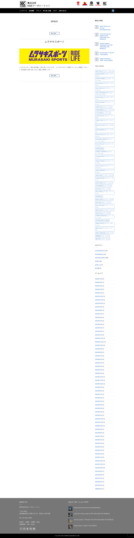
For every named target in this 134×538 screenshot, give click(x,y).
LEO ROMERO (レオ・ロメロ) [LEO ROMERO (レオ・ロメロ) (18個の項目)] (103, 186)
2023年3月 (98, 408)
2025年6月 (98, 317)
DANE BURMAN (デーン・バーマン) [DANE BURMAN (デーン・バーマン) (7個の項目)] (104, 130)
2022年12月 (99, 419)
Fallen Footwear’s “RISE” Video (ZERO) (106, 59)
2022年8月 (98, 433)
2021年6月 (98, 482)
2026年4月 (98, 282)
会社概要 (31, 10)
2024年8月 (98, 352)
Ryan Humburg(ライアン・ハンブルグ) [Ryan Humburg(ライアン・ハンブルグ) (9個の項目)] (104, 206)
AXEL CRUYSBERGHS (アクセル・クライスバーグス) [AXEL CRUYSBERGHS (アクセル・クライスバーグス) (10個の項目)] (105, 93)
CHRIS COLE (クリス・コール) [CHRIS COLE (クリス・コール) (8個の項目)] (104, 107)
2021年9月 (98, 471)
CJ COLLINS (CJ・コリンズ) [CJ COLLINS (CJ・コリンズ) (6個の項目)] (103, 113)
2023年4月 (98, 405)
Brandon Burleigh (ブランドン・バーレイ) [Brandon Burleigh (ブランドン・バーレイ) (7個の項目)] (104, 103)
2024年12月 (99, 338)
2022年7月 (98, 436)
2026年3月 (98, 286)
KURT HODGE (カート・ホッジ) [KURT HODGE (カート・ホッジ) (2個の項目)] (104, 183)
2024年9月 (98, 349)
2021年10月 (99, 468)
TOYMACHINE (100, 258)
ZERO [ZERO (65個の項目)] (97, 233)
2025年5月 (98, 321)
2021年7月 (98, 478)
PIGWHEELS (99, 254)
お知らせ (98, 265)
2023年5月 (98, 401)
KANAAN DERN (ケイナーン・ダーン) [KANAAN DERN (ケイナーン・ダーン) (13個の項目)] (104, 179)
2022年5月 (98, 443)
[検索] (113, 10)
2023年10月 (99, 384)
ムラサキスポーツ (54, 41)
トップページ (23, 10)
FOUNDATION (100, 251)
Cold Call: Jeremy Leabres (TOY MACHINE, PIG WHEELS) (105, 36)
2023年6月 (98, 398)
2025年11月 (99, 300)
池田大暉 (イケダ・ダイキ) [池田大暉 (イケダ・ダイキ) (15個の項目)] (103, 239)
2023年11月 (99, 380)
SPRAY (54, 21)
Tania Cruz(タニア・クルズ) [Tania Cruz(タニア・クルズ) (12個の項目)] (103, 213)
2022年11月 (99, 422)
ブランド (38, 10)
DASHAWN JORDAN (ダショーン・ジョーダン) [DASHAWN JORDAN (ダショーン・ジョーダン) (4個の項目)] (104, 140)
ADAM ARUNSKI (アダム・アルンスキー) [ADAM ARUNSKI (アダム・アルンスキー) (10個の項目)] (104, 75)
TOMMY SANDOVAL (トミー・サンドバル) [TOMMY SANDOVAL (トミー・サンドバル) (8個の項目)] (104, 216)
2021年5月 (98, 485)
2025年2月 (98, 331)
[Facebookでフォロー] (21, 528)
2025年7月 (98, 314)
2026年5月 (98, 279)
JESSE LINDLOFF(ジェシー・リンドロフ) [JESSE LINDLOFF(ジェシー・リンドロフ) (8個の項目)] (104, 171)
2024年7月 (98, 356)
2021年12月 (99, 461)
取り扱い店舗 (47, 10)
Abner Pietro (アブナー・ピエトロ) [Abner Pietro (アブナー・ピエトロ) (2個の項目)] (105, 71)
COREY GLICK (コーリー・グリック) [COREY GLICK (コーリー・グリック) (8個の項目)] (104, 121)
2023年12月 (99, 377)
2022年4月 (98, 447)
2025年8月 (98, 310)
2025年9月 (98, 307)
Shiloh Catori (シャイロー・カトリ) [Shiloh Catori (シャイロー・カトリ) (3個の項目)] (105, 210)
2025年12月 (99, 296)
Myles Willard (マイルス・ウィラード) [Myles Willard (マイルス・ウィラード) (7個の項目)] (104, 192)
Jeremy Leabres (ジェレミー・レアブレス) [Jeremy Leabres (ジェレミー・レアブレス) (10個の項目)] (104, 166)
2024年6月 (98, 359)
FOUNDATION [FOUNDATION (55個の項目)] (99, 148)
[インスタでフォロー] (24, 528)
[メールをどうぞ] (30, 528)
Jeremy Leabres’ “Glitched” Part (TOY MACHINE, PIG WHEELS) (106, 45)
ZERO (97, 261)
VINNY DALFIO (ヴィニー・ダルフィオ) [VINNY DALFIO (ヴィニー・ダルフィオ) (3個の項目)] (104, 224)
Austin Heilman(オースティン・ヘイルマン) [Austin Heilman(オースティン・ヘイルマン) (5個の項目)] (104, 89)
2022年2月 (98, 454)
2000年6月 (98, 489)
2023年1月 (98, 415)
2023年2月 (98, 412)
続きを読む (54, 33)
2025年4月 (98, 324)
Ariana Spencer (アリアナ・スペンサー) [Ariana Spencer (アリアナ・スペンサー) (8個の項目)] (105, 84)
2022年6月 (98, 440)
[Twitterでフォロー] (27, 528)
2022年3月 (98, 450)
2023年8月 (98, 391)
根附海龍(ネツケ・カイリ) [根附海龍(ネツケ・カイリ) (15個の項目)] (102, 236)
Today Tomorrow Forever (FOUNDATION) (105, 27)
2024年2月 (98, 370)
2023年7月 (98, 394)
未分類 (97, 268)
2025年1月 (98, 335)
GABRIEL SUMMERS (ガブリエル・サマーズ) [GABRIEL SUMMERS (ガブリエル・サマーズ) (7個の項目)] (104, 152)
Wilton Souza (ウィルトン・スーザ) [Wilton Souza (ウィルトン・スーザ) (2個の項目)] (104, 229)
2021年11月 (99, 464)
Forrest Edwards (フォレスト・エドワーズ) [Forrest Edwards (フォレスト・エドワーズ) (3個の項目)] (104, 144)
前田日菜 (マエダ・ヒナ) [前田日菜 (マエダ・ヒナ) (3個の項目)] (106, 233)
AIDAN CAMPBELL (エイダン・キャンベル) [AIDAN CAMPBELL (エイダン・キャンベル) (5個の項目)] (105, 79)
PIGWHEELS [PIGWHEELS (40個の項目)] (99, 196)
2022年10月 (99, 426)
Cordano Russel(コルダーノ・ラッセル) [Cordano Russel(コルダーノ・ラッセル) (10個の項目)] (104, 116)
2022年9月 (98, 429)
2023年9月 (98, 387)
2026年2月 (98, 289)
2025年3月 (98, 328)
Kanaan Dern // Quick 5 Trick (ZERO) (107, 53)
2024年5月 (98, 363)
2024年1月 (98, 373)
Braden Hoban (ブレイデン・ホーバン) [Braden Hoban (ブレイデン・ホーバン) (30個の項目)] (104, 98)
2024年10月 (99, 345)
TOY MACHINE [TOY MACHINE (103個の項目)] (100, 220)
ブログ (55, 10)
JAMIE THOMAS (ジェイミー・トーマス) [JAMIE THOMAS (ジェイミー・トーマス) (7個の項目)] (104, 162)
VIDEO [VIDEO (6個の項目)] (107, 220)
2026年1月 (98, 293)
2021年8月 (98, 475)
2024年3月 (98, 366)
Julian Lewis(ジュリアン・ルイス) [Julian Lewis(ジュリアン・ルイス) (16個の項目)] (104, 175)
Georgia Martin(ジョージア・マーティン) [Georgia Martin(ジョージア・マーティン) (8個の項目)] (104, 157)
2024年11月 (99, 342)
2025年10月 (99, 303)
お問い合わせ (62, 10)
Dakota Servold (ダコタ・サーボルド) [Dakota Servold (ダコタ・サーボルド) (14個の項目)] (105, 126)
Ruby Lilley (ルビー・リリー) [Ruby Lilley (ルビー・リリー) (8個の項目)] (103, 202)
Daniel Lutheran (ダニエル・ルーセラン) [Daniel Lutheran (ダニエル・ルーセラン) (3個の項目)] (104, 135)
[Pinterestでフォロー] (34, 528)
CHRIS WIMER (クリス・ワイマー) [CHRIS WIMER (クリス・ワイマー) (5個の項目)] (105, 110)
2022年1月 (98, 457)
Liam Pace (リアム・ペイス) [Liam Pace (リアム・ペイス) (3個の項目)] (103, 189)
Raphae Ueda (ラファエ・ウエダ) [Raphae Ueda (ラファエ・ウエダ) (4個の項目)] (104, 199)
